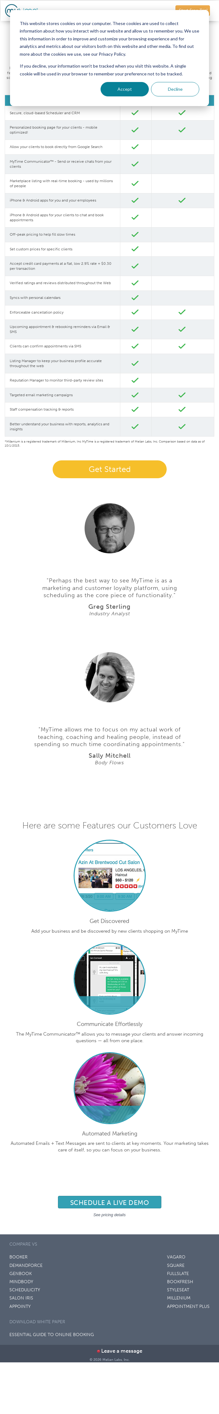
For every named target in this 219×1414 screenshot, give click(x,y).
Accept (124, 89)
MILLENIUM (178, 1298)
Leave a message (119, 1351)
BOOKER (18, 1257)
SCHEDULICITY (24, 1290)
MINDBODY (21, 1281)
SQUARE (176, 1265)
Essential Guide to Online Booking (51, 1334)
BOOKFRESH (180, 1281)
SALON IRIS (21, 1298)
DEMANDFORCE (26, 1265)
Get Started (110, 469)
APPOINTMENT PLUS (188, 1306)
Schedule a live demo (109, 1203)
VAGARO (176, 1257)
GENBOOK (20, 1273)
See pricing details (109, 1215)
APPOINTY (20, 1306)
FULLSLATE (178, 1273)
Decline (175, 89)
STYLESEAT (178, 1290)
